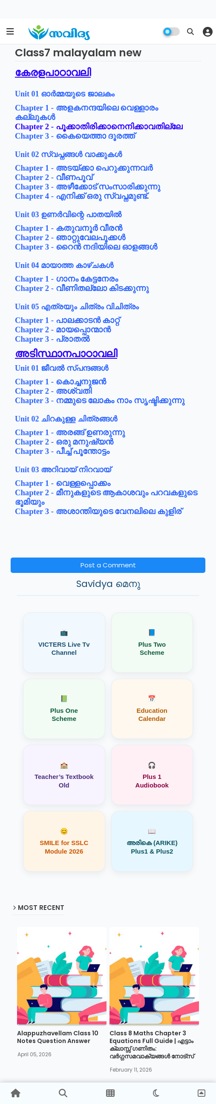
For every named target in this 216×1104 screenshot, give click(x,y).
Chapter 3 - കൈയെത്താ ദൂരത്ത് (75, 135)
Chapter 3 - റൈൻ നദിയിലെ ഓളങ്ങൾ (86, 246)
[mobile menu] (10, 32)
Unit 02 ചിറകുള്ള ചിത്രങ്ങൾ (66, 419)
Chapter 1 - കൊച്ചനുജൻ (60, 381)
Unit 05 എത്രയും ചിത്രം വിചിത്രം (77, 306)
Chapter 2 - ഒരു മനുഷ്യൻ (64, 441)
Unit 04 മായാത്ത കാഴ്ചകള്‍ (64, 265)
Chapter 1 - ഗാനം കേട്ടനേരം (66, 278)
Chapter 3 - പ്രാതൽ (52, 338)
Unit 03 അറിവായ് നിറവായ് (63, 469)
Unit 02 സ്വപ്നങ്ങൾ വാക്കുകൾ (69, 154)
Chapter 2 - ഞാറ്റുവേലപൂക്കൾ (70, 237)
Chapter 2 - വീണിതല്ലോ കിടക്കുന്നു (82, 288)
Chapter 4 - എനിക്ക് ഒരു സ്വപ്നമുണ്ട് (81, 196)
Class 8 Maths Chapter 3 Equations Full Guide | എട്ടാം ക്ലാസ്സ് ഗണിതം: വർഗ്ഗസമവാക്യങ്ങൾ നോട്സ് (151, 1046)
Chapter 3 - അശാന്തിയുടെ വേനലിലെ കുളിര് (98, 511)
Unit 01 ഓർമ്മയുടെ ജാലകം (65, 94)
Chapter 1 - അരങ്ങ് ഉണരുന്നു (70, 432)
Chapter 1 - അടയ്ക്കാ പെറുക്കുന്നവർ (84, 167)
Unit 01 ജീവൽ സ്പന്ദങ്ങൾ (61, 368)
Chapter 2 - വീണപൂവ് (53, 177)
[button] (190, 31)
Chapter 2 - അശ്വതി (53, 390)
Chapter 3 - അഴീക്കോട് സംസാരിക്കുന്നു (87, 186)
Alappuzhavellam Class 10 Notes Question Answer (57, 1038)
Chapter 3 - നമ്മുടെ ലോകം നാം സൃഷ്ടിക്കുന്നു (99, 400)
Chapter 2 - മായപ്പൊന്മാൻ (63, 329)
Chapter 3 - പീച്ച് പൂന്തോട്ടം (62, 451)
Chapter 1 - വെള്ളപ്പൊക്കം (62, 483)
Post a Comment (108, 565)
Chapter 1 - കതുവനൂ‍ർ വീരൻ (68, 228)
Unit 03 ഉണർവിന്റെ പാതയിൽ (69, 214)
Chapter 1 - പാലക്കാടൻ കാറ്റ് (67, 320)
